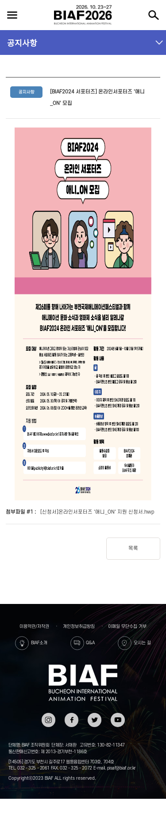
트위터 (94, 715)
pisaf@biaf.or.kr (121, 768)
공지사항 (22, 42)
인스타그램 (48, 718)
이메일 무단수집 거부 (127, 626)
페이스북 (71, 718)
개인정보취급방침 (79, 626)
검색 (154, 15)
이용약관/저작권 (34, 626)
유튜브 (118, 715)
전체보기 (12, 15)
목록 (133, 548)
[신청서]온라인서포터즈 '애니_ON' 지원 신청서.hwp (97, 512)
